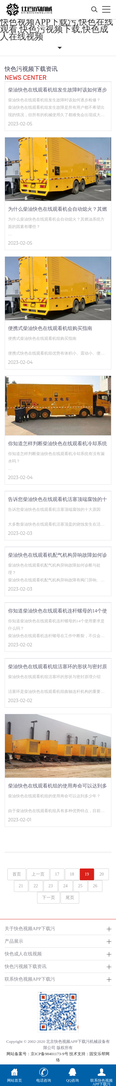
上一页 (38, 874)
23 (51, 886)
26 (95, 886)
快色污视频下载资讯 (25, 966)
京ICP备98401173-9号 (49, 1053)
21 (21, 886)
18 (72, 874)
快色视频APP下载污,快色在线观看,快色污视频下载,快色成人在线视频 (56, 29)
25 (80, 886)
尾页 (70, 897)
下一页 (48, 897)
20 (102, 874)
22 (36, 886)
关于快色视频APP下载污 (30, 928)
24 (65, 886)
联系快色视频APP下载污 (30, 979)
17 (57, 874)
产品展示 (14, 941)
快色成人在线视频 (23, 953)
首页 (16, 874)
